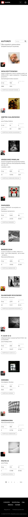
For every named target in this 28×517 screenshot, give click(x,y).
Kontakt (17, 504)
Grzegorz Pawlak (10, 159)
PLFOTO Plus (16, 502)
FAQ (23, 502)
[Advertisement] (14, 20)
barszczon (6, 249)
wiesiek (5, 380)
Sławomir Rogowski (11, 295)
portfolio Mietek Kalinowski (11, 132)
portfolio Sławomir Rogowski (11, 308)
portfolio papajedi (8, 222)
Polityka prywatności (18, 509)
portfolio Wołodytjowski (10, 89)
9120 (21, 482)
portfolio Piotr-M (7, 474)
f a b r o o (6, 336)
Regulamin (7, 509)
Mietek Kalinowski (10, 117)
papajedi (5, 205)
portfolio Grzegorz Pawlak (10, 178)
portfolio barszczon (8, 268)
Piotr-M (5, 461)
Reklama (10, 504)
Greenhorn (7, 420)
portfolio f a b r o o (8, 352)
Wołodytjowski (9, 71)
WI (2, 373)
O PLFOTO (7, 502)
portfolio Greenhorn (9, 433)
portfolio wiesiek (7, 393)
